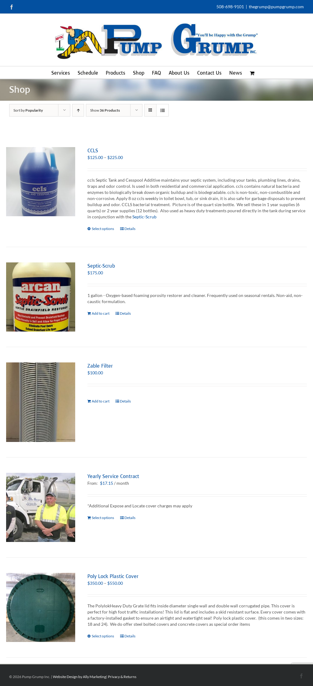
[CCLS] (40, 181)
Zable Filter (100, 366)
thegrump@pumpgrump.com (276, 6)
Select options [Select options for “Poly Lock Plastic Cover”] (103, 636)
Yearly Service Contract (113, 476)
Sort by (28, 110)
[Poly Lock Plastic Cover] (40, 607)
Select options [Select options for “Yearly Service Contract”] (103, 517)
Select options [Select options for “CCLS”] (103, 228)
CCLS (92, 150)
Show (105, 110)
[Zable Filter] (40, 402)
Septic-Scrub (144, 216)
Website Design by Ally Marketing (79, 676)
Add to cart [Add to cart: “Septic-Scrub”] (100, 313)
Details (129, 228)
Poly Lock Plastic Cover (112, 576)
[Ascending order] (78, 110)
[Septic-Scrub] (40, 297)
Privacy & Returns (122, 676)
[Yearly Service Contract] (40, 507)
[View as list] (162, 110)
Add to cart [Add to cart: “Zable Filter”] (100, 401)
